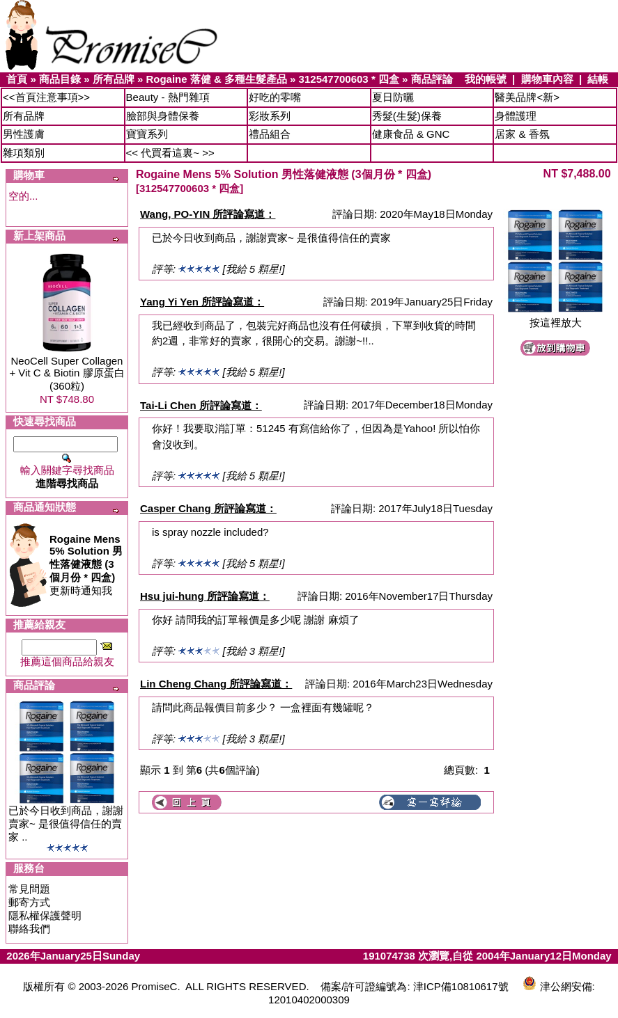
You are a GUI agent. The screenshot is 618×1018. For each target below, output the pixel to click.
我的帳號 (486, 79)
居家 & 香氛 (522, 134)
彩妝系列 (270, 116)
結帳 (597, 79)
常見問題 (29, 889)
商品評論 (432, 79)
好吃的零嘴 (275, 97)
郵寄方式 (29, 902)
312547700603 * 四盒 (349, 79)
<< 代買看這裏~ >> (170, 153)
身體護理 (515, 116)
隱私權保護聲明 (45, 915)
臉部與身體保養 (162, 116)
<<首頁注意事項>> (46, 97)
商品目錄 (60, 79)
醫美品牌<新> (527, 97)
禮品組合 (270, 134)
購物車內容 (547, 79)
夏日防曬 (393, 97)
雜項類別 (24, 153)
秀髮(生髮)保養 (407, 116)
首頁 (16, 79)
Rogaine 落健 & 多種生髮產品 (216, 79)
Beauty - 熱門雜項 (168, 97)
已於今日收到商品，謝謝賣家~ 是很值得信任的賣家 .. (65, 823)
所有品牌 (113, 79)
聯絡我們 (29, 929)
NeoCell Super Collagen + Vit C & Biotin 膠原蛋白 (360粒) (66, 373)
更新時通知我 (86, 564)
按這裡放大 (555, 317)
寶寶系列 (147, 134)
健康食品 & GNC (411, 134)
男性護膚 (24, 134)
